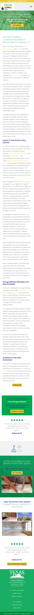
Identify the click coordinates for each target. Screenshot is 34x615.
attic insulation (15, 75)
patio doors (14, 293)
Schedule (5, 371)
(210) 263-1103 (19, 586)
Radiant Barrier (17, 593)
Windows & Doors (17, 605)
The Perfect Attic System (17, 590)
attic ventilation (15, 156)
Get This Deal (17, 473)
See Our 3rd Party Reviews (17, 564)
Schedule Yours (17, 411)
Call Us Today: (17, 1)
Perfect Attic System (24, 182)
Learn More (17, 385)
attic (18, 49)
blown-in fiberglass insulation (17, 153)
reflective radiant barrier (14, 161)
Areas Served (17, 608)
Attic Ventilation (17, 602)
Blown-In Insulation (17, 596)
